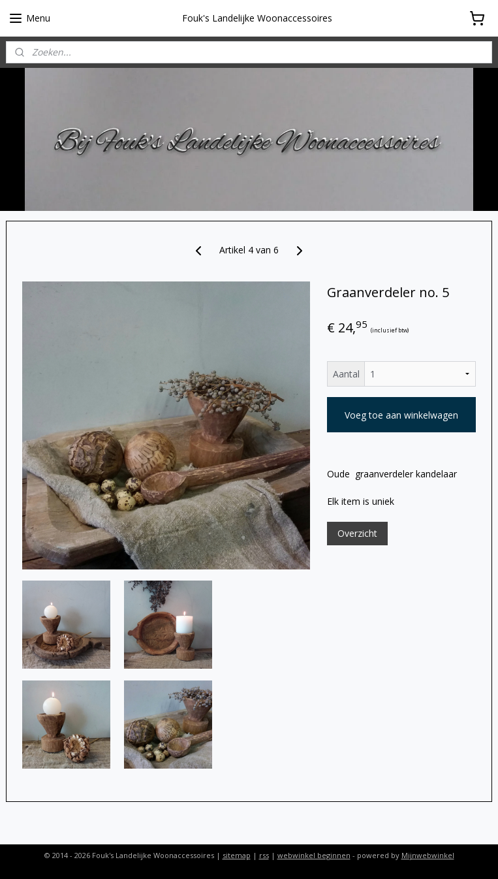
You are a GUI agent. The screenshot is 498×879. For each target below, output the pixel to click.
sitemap (237, 855)
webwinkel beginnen (313, 855)
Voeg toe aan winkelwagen (401, 415)
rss (264, 855)
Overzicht (357, 533)
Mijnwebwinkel (427, 855)
